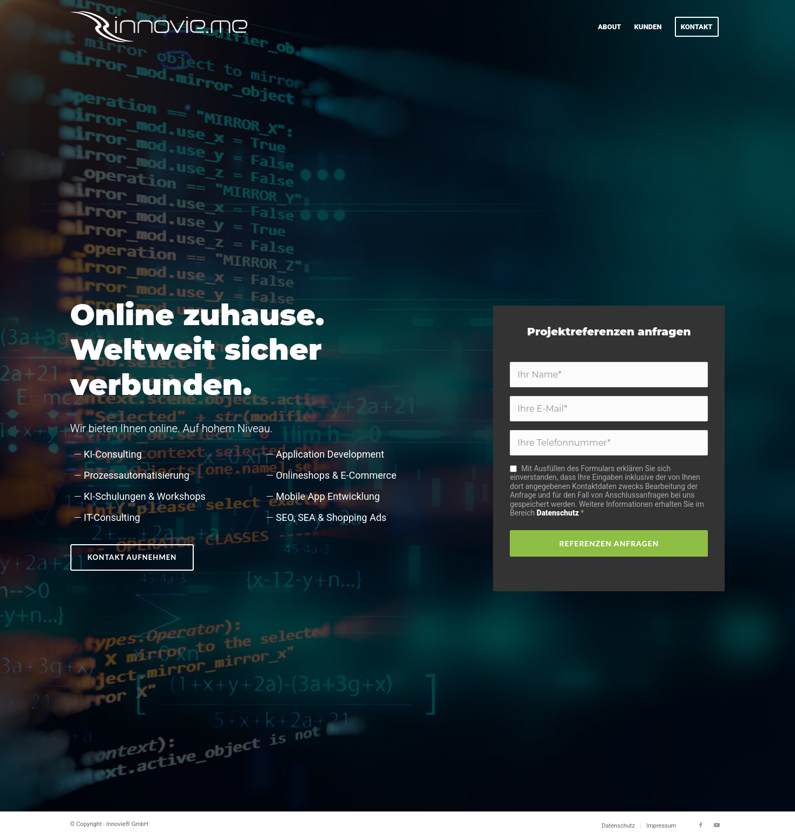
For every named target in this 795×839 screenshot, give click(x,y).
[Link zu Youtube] (717, 825)
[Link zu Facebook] (701, 825)
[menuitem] (610, 27)
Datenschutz (558, 512)
